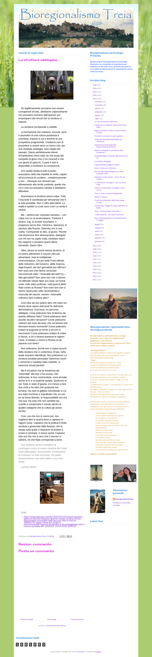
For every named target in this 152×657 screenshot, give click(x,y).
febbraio (98, 238)
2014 (95, 269)
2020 (95, 249)
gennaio (98, 241)
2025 (95, 88)
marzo (97, 235)
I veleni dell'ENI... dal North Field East (109, 215)
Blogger (98, 652)
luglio (97, 119)
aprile (97, 231)
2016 (95, 263)
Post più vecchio (77, 619)
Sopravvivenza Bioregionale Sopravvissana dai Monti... (105, 146)
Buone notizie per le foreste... (105, 168)
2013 (95, 273)
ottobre (98, 108)
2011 (95, 280)
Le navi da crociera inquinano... (106, 122)
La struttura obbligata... (103, 161)
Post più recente (26, 619)
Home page (51, 619)
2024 (95, 92)
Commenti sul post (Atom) (56, 626)
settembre (99, 112)
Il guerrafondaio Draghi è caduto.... (107, 165)
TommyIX (81, 652)
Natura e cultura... (101, 197)
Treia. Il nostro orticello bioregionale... (108, 193)
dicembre (98, 102)
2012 (95, 276)
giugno (98, 224)
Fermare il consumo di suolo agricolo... (109, 136)
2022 (95, 99)
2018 (95, 256)
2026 (95, 85)
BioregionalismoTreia (124, 499)
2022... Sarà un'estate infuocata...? (107, 211)
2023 (95, 95)
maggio (98, 228)
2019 (95, 252)
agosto (98, 115)
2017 (95, 259)
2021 (95, 246)
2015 (95, 266)
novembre (99, 105)
